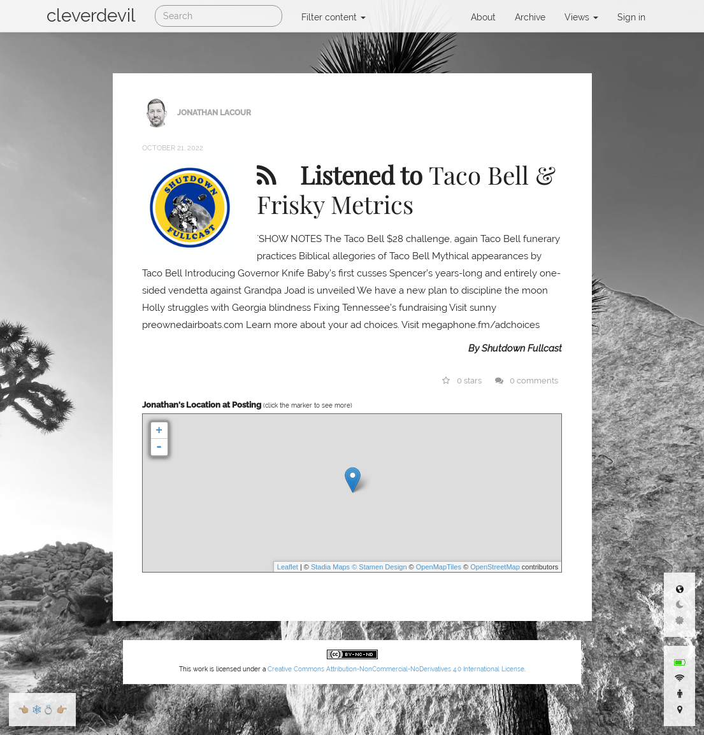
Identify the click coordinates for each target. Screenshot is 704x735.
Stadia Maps (330, 567)
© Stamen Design (379, 567)
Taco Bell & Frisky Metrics (406, 189)
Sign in (631, 17)
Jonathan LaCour (214, 112)
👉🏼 (61, 709)
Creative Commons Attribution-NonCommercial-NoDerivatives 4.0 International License (396, 669)
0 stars (462, 380)
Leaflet (287, 567)
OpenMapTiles (438, 567)
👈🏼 (23, 709)
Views (581, 17)
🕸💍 (42, 709)
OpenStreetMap (495, 567)
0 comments (526, 380)
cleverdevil (91, 15)
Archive (530, 17)
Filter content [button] (333, 17)
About (483, 17)
